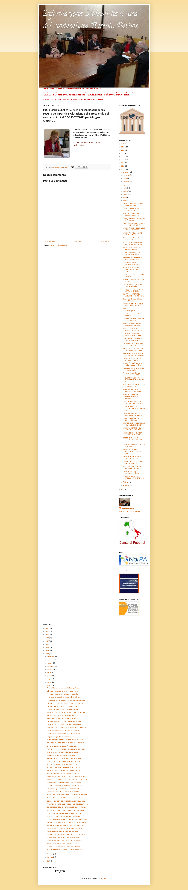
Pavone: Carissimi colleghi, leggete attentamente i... (64, 813)
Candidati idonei (79, 145)
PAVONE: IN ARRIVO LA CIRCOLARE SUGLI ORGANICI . (64, 850)
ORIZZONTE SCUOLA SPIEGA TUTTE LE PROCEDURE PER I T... (133, 440)
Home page (77, 241)
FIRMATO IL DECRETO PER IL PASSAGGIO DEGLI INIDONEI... (66, 743)
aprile (125, 197)
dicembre (126, 172)
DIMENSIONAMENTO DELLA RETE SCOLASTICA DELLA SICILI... (66, 801)
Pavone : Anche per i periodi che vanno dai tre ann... (64, 783)
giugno (125, 191)
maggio (125, 194)
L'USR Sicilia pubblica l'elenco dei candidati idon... (63, 709)
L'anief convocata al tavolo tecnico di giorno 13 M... (64, 792)
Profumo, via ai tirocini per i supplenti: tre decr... (63, 715)
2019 (123, 150)
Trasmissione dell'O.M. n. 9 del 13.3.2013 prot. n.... (64, 773)
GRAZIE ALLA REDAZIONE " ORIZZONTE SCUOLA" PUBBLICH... (131, 269)
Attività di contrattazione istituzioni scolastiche (62, 694)
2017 (123, 156)
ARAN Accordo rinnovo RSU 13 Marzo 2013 (61, 755)
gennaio (126, 485)
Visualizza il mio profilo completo (129, 511)
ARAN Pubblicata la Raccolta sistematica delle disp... (64, 844)
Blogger (103, 878)
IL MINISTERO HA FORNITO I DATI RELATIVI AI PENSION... (65, 740)
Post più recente (49, 241)
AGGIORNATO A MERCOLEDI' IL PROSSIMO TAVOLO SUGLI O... (67, 780)
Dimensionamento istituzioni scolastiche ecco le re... (64, 721)
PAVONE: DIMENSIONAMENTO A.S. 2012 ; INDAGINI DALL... (66, 825)
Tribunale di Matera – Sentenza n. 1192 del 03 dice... (64, 758)
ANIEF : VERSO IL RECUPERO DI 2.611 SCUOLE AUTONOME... (67, 776)
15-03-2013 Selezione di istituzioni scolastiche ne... (64, 767)
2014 (123, 166)
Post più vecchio (105, 241)
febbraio (126, 482)
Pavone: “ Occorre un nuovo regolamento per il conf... (65, 761)
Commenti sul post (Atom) (58, 245)
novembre (126, 175)
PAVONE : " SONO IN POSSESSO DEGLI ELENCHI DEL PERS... (66, 749)
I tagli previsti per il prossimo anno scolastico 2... (63, 737)
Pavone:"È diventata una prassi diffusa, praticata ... (64, 688)
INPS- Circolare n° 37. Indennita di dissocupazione (63, 752)
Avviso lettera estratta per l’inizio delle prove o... (63, 831)
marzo (125, 201)
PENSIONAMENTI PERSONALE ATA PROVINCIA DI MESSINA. (66, 700)
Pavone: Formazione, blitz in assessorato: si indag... (64, 838)
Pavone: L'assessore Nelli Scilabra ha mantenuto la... (64, 798)
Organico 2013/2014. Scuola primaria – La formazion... (64, 725)
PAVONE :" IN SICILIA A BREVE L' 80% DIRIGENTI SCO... (64, 706)
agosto (125, 185)
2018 (123, 153)
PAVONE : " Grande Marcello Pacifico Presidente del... (65, 786)
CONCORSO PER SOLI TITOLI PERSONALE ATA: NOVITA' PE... (66, 807)
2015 (123, 163)
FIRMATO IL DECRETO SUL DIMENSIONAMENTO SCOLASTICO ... (131, 396)
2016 (123, 160)
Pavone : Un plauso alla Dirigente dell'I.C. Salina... (63, 697)
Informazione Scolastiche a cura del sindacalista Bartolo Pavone (90, 20)
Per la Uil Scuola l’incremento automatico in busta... (64, 770)
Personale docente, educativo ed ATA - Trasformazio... (65, 841)
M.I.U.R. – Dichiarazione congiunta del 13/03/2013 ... (64, 764)
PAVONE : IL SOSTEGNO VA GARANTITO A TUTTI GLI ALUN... (132, 451)
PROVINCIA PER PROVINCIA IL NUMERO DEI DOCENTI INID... (66, 712)
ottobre (125, 178)
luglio (125, 188)
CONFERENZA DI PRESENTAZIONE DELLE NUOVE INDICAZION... (67, 819)
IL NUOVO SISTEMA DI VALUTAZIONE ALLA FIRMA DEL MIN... (134, 408)
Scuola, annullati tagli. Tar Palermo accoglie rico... (63, 718)
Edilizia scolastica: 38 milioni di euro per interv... (63, 691)
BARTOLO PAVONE (127, 508)
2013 (123, 169)
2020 (123, 147)
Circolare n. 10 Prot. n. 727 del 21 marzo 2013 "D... (63, 731)
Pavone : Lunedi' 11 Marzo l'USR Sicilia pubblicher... (64, 816)
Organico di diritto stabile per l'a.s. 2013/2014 (62, 746)
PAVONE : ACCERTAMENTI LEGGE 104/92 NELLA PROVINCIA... (67, 822)
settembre (126, 181)
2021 (123, 144)
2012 (123, 489)
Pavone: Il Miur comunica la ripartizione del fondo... (64, 847)
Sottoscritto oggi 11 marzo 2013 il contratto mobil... (63, 789)
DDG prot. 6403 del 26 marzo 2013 (86, 143)
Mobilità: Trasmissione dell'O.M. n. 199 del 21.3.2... (64, 734)
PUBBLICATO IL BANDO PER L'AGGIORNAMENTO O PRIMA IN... (134, 380)
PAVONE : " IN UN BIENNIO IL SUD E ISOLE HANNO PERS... (65, 703)
